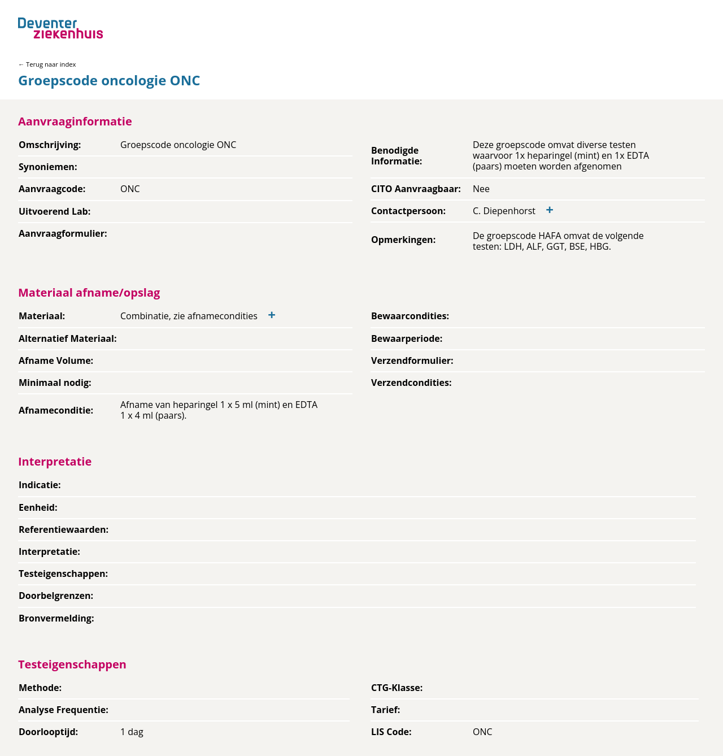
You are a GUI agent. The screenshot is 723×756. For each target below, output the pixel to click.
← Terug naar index (47, 64)
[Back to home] (60, 28)
